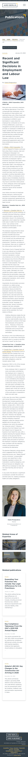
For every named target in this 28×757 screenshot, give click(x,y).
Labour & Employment (10, 541)
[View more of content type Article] (4, 53)
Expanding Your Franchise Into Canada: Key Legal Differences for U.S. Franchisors (13, 583)
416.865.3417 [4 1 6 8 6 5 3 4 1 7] (14, 525)
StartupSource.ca (10, 750)
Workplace (7, 554)
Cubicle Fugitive (17, 755)
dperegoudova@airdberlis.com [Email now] (14, 524)
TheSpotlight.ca (14, 752)
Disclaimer (16, 747)
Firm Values (16, 749)
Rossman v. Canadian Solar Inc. (13, 210)
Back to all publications (9, 47)
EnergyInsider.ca (18, 750)
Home (3, 39)
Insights (8, 39)
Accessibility (6, 747)
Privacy (11, 747)
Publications (15, 39)
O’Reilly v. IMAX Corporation (12, 147)
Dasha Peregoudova (11, 82)
